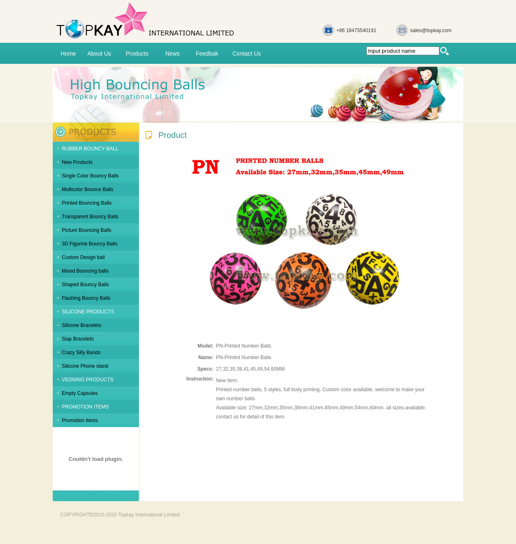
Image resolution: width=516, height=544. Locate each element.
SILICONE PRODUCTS (88, 312)
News (172, 53)
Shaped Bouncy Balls (85, 284)
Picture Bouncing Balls (86, 230)
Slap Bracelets (78, 339)
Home (68, 53)
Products (137, 53)
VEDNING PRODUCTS (87, 380)
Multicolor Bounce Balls (87, 189)
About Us (99, 53)
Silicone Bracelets (81, 325)
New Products (77, 162)
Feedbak (207, 53)
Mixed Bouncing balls (85, 271)
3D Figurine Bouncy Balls (89, 244)
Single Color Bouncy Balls (90, 176)
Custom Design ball (83, 257)
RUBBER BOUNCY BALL (90, 149)
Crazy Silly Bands (81, 352)
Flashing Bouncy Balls (86, 298)
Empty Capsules (80, 393)
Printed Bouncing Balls (87, 203)
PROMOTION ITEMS (85, 407)
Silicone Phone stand (85, 366)
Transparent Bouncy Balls (90, 216)
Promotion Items (80, 420)
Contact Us (246, 53)
